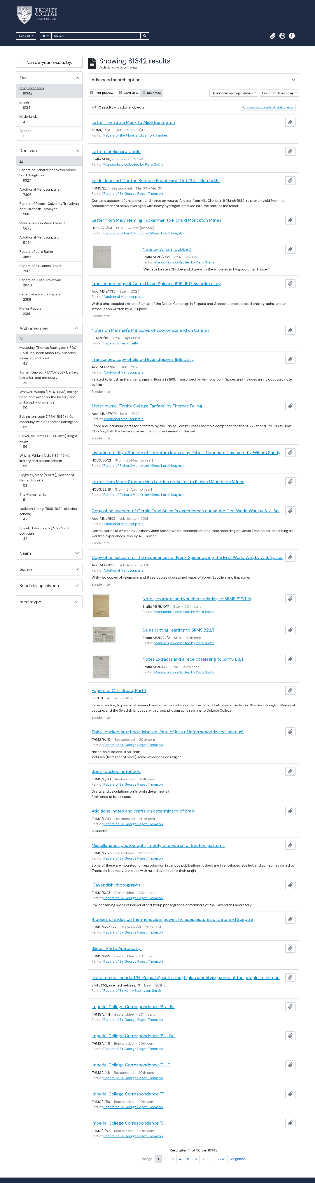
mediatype (30, 602)
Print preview (101, 93)
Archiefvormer (33, 328)
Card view (128, 93)
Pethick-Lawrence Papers (40, 296)
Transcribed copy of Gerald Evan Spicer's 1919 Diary (143, 359)
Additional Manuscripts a (39, 192)
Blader (25, 36)
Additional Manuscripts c (39, 240)
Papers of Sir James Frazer (40, 268)
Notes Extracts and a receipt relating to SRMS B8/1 (193, 659)
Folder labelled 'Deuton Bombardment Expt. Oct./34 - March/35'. (156, 180)
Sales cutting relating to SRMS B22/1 (178, 630)
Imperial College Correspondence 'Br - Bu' (133, 1035)
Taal (23, 78)
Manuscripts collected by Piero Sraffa (133, 164)
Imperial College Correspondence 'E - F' (131, 1064)
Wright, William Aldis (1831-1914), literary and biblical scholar (44, 461)
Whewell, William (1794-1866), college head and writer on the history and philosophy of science (48, 399)
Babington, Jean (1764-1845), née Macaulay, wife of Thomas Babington (48, 422)
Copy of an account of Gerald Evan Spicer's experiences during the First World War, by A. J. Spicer (188, 510)
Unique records (31, 90)
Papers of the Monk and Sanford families (135, 135)
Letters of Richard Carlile (116, 151)
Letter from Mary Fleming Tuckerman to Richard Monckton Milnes (156, 220)
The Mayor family (33, 497)
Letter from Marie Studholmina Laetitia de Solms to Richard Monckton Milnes (168, 481)
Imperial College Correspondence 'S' (128, 1123)
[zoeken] (95, 36)
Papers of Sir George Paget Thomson (133, 193)
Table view (151, 93)
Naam (25, 553)
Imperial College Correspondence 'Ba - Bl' (133, 1006)
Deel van (28, 150)
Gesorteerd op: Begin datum (233, 93)
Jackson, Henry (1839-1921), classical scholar (48, 514)
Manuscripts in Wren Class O (42, 225)
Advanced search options (117, 79)
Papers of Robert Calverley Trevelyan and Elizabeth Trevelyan (49, 209)
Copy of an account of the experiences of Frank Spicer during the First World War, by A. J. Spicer (187, 557)
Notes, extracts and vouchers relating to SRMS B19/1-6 (197, 598)
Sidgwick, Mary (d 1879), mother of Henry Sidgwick (46, 480)
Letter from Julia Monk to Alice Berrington (133, 122)
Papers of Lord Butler (36, 254)
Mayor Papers (30, 311)
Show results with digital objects (268, 107)
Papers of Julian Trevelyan (40, 282)
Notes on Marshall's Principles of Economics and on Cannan (150, 330)
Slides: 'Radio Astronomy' (117, 948)
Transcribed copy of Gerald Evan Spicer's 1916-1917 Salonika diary (156, 283)
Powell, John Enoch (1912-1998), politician (44, 533)
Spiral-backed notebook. (116, 771)
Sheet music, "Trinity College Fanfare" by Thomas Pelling (147, 406)
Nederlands (28, 119)
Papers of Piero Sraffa (120, 343)
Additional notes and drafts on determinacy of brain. (144, 811)
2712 (221, 1159)
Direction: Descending (278, 93)
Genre (25, 569)
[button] (272, 36)
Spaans (26, 133)
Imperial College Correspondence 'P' (128, 1094)
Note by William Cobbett (167, 249)
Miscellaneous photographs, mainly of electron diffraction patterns (158, 845)
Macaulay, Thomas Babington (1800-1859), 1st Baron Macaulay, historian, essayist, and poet (48, 355)
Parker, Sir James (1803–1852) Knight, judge (48, 441)
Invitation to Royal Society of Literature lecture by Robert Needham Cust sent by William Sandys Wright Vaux (188, 452)
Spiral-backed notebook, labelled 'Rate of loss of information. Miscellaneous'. (168, 731)
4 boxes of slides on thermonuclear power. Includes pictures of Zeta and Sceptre (172, 919)
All (21, 161)
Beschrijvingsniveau (39, 585)
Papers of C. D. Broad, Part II (119, 690)
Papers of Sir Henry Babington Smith (132, 990)
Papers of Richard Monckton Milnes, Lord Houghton (47, 175)
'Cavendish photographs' (116, 885)
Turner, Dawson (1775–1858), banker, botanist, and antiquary (48, 378)
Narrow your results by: (49, 62)
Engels (30, 105)
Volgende (237, 1159)
